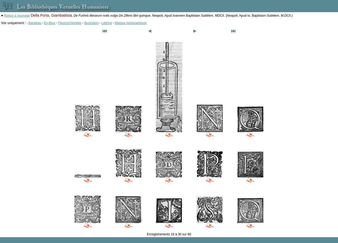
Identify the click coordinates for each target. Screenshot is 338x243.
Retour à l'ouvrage (17, 15)
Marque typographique (131, 23)
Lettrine (106, 23)
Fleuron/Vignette (69, 23)
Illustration (91, 23)
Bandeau (35, 23)
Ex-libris (49, 23)
